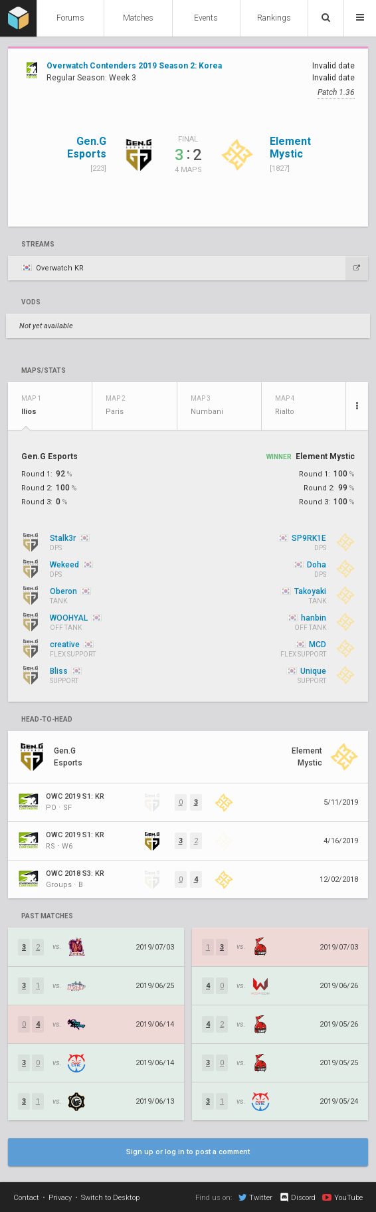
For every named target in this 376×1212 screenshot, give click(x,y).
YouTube (342, 1197)
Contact (26, 1197)
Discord (297, 1197)
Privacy (60, 1197)
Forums (70, 18)
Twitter (255, 1197)
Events (206, 18)
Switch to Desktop (110, 1197)
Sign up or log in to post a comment (188, 1152)
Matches (138, 18)
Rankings (274, 18)
